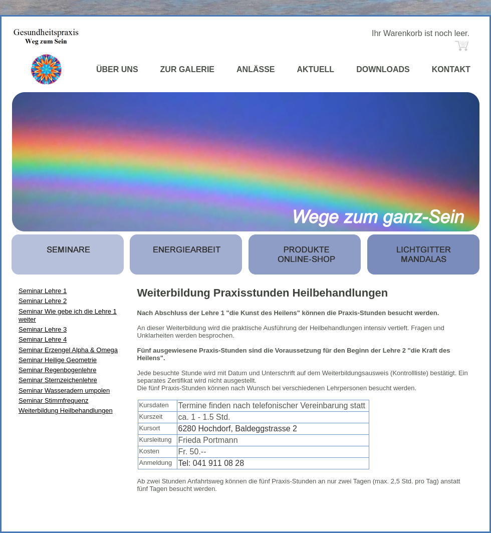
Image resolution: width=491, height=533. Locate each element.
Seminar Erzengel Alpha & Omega (68, 350)
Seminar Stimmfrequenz (53, 400)
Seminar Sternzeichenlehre (58, 380)
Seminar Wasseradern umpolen (64, 390)
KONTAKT (451, 69)
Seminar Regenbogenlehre (57, 370)
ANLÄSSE (255, 69)
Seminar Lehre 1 (43, 291)
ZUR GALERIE (187, 69)
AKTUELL (315, 69)
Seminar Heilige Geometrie (58, 360)
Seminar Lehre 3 (43, 329)
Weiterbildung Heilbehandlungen (66, 410)
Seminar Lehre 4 (43, 339)
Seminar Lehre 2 (43, 301)
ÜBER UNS (117, 69)
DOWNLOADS (383, 69)
